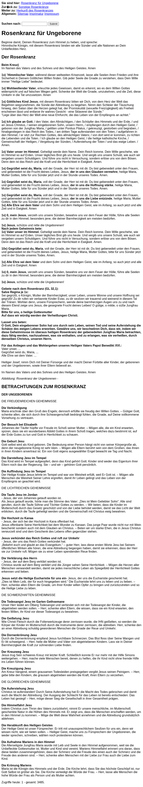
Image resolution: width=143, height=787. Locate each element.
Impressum (51, 13)
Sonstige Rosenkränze (34, 7)
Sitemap (23, 13)
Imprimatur (36, 13)
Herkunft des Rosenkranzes (35, 10)
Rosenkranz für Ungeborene (39, 3)
